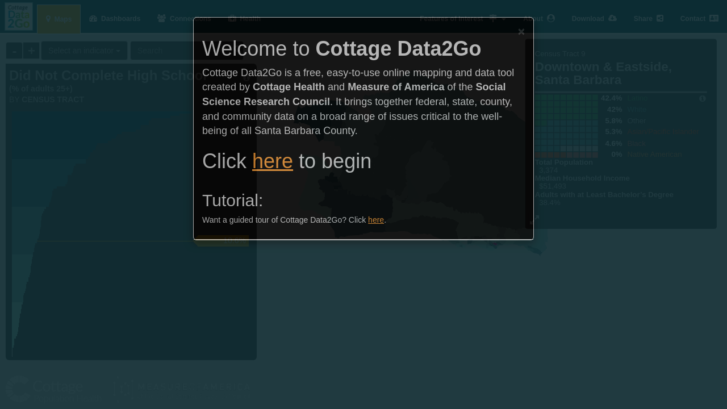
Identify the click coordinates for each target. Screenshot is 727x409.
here (272, 161)
